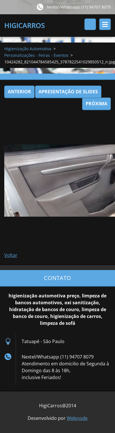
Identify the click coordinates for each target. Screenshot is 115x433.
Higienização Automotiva (27, 48)
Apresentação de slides (68, 91)
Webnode (77, 418)
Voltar (10, 255)
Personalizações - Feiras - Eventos (36, 55)
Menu (105, 24)
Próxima (96, 103)
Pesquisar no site (90, 24)
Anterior (19, 91)
